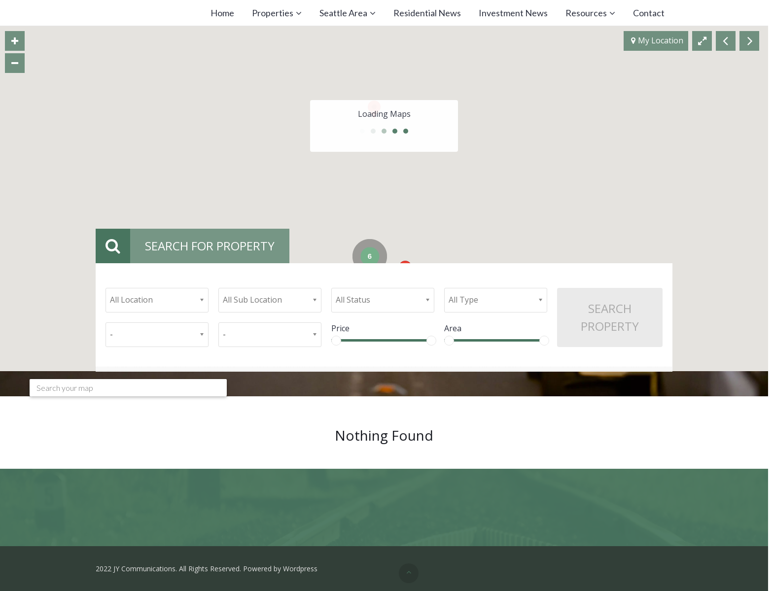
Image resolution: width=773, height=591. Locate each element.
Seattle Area (343, 12)
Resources (586, 12)
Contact (649, 12)
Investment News (513, 12)
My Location (657, 41)
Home (222, 12)
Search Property (610, 317)
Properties (272, 12)
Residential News (427, 12)
